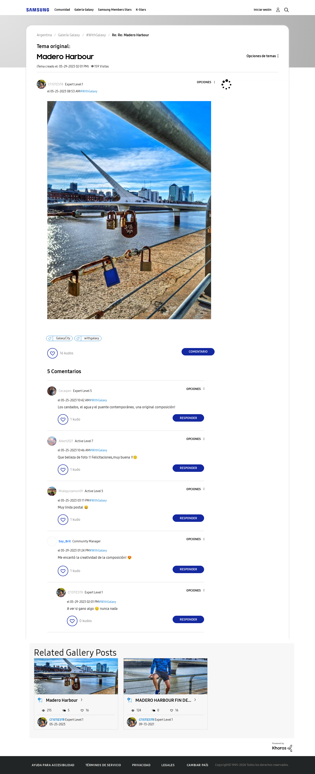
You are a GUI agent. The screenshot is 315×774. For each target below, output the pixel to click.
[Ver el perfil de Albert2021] (66, 441)
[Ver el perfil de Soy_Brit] (65, 541)
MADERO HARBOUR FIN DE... (163, 700)
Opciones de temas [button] (261, 56)
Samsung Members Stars (114, 10)
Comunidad (62, 10)
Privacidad (141, 765)
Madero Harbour (62, 700)
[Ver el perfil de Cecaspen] (65, 391)
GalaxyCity (63, 338)
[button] (207, 82)
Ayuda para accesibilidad (53, 765)
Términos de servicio (103, 765)
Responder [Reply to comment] (188, 418)
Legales (168, 765)
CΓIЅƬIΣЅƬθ (57, 720)
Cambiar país (197, 765)
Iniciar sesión (262, 10)
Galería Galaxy (84, 10)
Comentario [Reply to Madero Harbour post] (198, 351)
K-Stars (141, 10)
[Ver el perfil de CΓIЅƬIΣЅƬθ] (55, 84)
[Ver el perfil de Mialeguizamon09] (71, 491)
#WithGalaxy (88, 91)
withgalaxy (91, 338)
